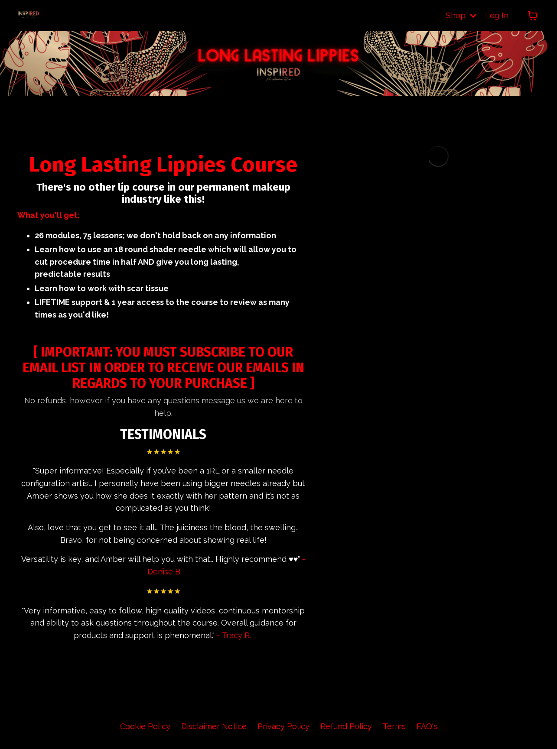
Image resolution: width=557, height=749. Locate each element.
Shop (461, 15)
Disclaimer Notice (214, 727)
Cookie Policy (145, 727)
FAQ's (427, 727)
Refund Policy (346, 727)
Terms (394, 727)
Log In (496, 15)
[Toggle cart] (533, 16)
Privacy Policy (283, 727)
